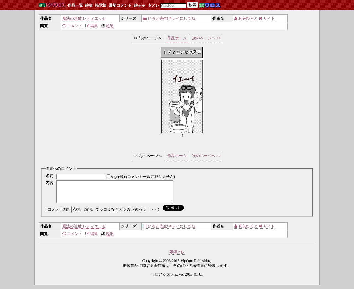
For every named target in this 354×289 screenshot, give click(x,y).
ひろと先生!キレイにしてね (169, 18)
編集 (91, 26)
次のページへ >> (206, 38)
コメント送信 (58, 213)
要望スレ (177, 256)
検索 (192, 5)
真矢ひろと (246, 18)
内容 (49, 183)
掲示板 (100, 5)
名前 (49, 176)
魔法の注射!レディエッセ (84, 18)
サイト (267, 18)
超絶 (107, 26)
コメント (72, 26)
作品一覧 (75, 5)
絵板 (89, 5)
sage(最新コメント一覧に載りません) (143, 177)
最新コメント (120, 5)
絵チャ (139, 5)
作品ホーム (177, 38)
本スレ (153, 5)
